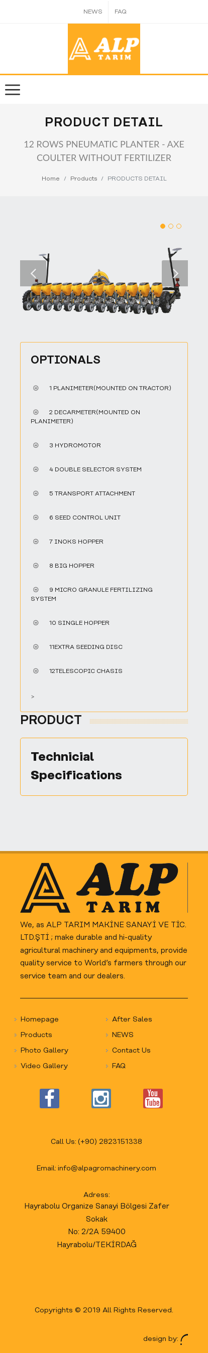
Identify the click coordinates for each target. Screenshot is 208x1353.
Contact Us (131, 1051)
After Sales (132, 1020)
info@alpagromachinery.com (107, 1168)
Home (51, 179)
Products (83, 179)
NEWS (92, 12)
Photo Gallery (44, 1051)
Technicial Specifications (76, 766)
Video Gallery (44, 1066)
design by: (165, 1339)
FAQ (121, 12)
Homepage (40, 1020)
